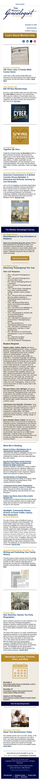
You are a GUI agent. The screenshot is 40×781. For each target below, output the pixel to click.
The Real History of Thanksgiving (15, 477)
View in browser (19, 4)
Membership (8, 775)
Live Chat (24, 777)
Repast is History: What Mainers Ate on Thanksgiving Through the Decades (17, 450)
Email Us (34, 31)
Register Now (19, 197)
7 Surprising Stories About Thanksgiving (17, 485)
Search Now (16, 544)
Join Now (17, 101)
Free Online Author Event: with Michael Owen (19, 685)
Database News (20, 775)
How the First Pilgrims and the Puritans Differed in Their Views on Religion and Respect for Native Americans (17, 463)
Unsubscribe (13, 770)
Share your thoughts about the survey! (17, 243)
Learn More (7, 746)
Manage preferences (24, 770)
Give (16, 777)
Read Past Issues (32, 28)
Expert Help (32, 775)
